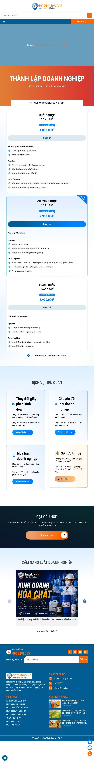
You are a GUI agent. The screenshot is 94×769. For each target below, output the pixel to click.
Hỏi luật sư (82, 21)
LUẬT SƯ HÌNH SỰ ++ (14, 725)
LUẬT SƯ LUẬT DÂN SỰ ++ (16, 714)
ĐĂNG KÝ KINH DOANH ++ (16, 701)
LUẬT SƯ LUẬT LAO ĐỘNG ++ (17, 711)
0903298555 (21, 653)
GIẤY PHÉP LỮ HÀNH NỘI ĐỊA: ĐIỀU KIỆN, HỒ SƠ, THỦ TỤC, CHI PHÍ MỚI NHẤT (74, 712)
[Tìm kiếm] (89, 15)
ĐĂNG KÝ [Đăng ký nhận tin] (83, 659)
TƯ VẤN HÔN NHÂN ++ (15, 718)
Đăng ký (47, 138)
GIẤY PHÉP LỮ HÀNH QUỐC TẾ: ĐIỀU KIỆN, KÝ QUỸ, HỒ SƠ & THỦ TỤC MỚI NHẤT (74, 722)
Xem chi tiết (23, 432)
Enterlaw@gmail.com (61, 688)
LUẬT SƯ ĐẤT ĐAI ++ (14, 721)
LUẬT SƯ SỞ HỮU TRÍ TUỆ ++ (17, 708)
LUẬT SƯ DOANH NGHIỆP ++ (17, 704)
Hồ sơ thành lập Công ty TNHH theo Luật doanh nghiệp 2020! (73, 702)
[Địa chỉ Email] (56, 659)
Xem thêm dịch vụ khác (47, 631)
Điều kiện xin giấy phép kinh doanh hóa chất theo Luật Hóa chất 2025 (46, 619)
